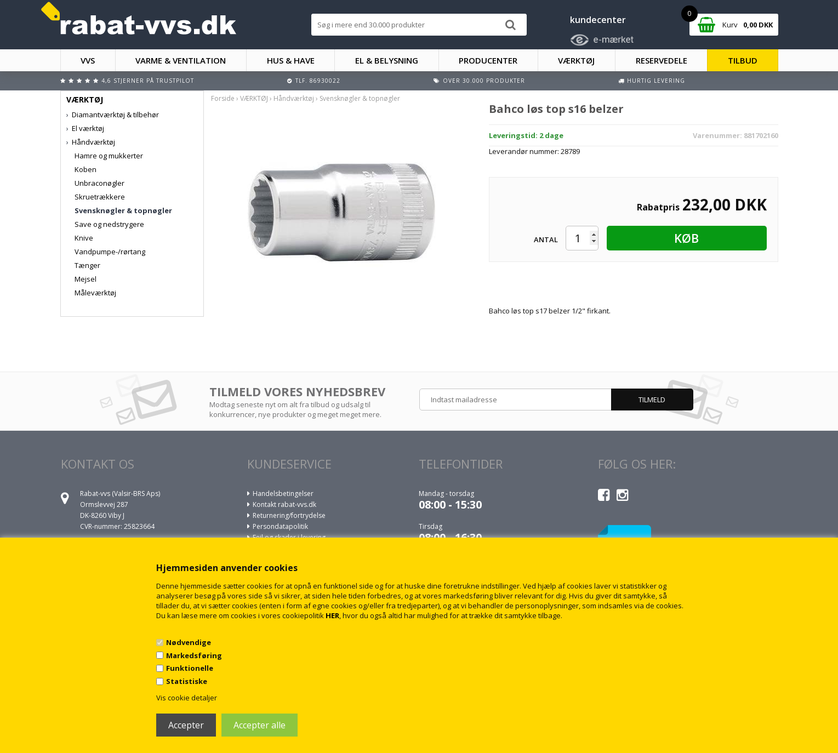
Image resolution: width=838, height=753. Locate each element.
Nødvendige (188, 642)
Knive (84, 238)
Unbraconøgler (99, 183)
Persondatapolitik (280, 526)
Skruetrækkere (100, 197)
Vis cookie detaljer (186, 698)
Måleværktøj (95, 293)
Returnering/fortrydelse (289, 515)
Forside (223, 98)
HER (332, 615)
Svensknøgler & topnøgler (123, 210)
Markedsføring (194, 655)
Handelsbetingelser (283, 493)
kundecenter (598, 20)
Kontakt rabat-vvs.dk (284, 504)
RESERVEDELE (661, 60)
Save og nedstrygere (109, 224)
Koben (85, 169)
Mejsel (85, 279)
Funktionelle (189, 668)
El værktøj (88, 128)
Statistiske (186, 681)
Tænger (87, 265)
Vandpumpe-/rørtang (110, 251)
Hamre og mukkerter (109, 156)
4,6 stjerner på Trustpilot (147, 80)
